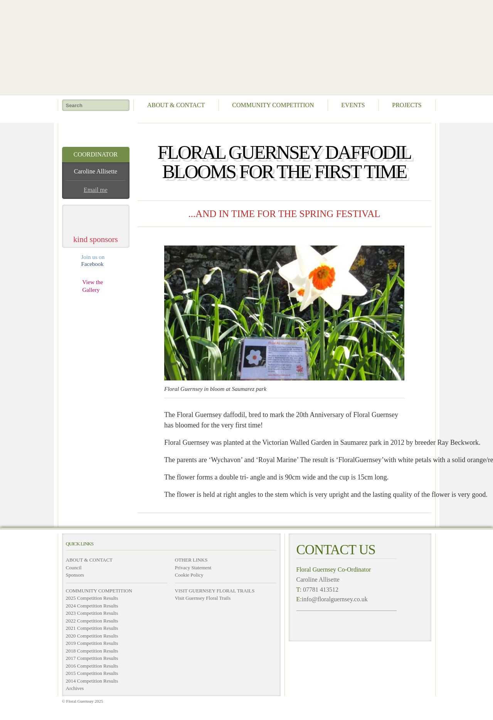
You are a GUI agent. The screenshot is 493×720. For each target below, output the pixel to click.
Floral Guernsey (244, 46)
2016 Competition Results (92, 666)
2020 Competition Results (92, 636)
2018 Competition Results (92, 651)
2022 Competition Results (92, 621)
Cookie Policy (189, 575)
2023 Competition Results (92, 613)
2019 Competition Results (92, 643)
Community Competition (273, 105)
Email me (96, 190)
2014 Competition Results (92, 681)
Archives (75, 688)
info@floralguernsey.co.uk (335, 599)
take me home (96, 132)
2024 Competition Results (92, 606)
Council (74, 567)
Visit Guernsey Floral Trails (203, 598)
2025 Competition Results (92, 598)
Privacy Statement (193, 567)
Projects (406, 105)
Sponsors (75, 575)
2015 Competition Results (92, 673)
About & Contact (176, 105)
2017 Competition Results (92, 658)
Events (353, 105)
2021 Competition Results (92, 628)
